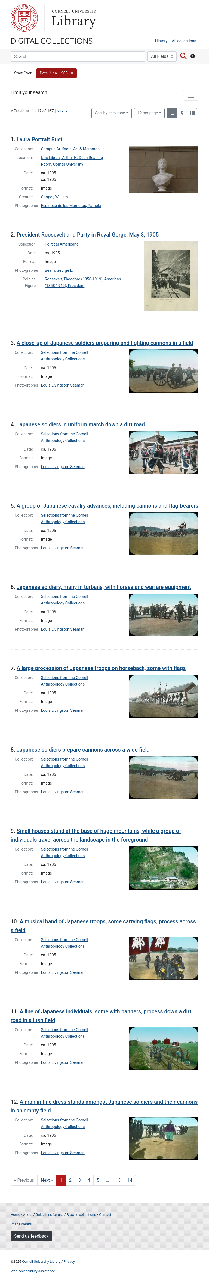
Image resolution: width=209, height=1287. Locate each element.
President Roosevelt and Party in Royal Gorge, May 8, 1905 (88, 234)
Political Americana (62, 244)
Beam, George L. (59, 270)
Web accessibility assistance (33, 1271)
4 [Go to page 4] (89, 1180)
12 (147, 112)
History (161, 41)
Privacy (69, 1261)
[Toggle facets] (190, 95)
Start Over (23, 73)
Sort (110, 113)
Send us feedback (31, 1236)
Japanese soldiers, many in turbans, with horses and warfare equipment (104, 587)
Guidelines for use (49, 1215)
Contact (105, 1215)
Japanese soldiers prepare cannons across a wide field (83, 749)
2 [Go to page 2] (70, 1180)
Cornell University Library (41, 1261)
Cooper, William (54, 197)
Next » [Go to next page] (47, 1180)
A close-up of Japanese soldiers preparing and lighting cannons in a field (105, 343)
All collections (184, 41)
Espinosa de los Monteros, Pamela (71, 205)
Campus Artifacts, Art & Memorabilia (73, 149)
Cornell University (24, 18)
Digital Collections (52, 40)
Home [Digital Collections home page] (15, 1215)
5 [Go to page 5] (98, 1180)
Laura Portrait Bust (39, 139)
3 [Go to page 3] (79, 1180)
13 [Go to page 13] (118, 1180)
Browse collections (81, 1215)
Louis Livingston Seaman (63, 385)
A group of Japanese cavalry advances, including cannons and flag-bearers (107, 505)
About (27, 1215)
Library (73, 18)
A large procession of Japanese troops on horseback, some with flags (101, 668)
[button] (56, 73)
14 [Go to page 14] (129, 1180)
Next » (62, 111)
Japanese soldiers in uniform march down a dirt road (81, 424)
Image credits (21, 1224)
